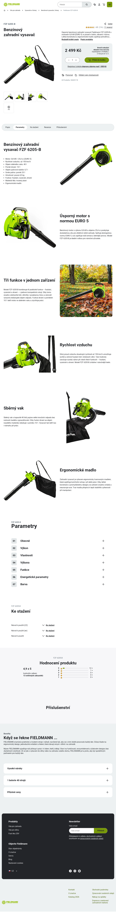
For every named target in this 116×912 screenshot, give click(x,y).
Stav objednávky (15, 851)
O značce (12, 854)
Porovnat (67, 75)
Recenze (48, 128)
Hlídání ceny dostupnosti (87, 75)
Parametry (20, 128)
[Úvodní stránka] (4, 10)
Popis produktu (87, 39)
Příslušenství (62, 128)
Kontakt (71, 893)
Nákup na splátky (99, 900)
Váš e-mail (72, 828)
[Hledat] (86, 4)
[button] (96, 60)
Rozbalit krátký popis (70, 39)
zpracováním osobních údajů (91, 840)
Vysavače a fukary (31, 10)
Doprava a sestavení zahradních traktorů (100, 905)
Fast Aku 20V (14, 836)
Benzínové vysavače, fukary (50, 10)
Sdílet (108, 24)
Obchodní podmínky (100, 893)
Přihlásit (100, 833)
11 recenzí (108, 27)
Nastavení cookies (16, 865)
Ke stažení (34, 128)
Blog (11, 861)
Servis (11, 858)
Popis (8, 128)
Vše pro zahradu (15, 10)
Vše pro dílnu (14, 832)
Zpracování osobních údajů (103, 896)
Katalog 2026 (73, 900)
